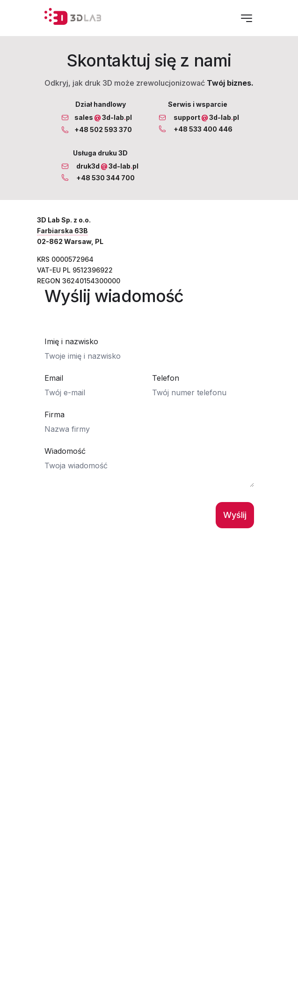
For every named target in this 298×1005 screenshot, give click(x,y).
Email (53, 385)
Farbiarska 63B (62, 231)
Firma (54, 421)
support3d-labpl (206, 117)
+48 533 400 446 (203, 129)
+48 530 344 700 (105, 178)
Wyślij (235, 522)
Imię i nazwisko (71, 348)
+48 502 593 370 (103, 129)
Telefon (165, 385)
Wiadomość (65, 458)
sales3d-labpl (103, 117)
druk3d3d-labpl (107, 166)
